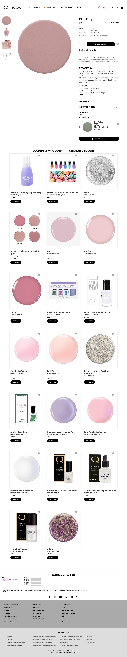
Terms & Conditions (11, 619)
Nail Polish (83, 85)
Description (86, 68)
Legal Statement (38, 610)
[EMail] (92, 50)
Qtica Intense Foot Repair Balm (42, 642)
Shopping (36, 616)
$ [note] (97, 129)
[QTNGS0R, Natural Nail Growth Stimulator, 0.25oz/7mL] (63, 472)
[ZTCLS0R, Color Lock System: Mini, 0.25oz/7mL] (63, 294)
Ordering (7, 613)
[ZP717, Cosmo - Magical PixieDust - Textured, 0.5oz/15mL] (100, 354)
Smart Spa (65, 619)
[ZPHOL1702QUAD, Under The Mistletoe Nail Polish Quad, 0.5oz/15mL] (26, 234)
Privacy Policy (9, 622)
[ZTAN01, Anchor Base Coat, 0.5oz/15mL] (26, 414)
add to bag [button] (96, 44)
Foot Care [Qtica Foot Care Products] (10, 639)
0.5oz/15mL (88, 30)
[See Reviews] (111, 22)
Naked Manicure (67, 610)
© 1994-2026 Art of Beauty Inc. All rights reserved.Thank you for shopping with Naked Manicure (63, 651)
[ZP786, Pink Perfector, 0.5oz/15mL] (63, 353)
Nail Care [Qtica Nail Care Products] (89, 636)
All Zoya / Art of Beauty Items (69, 645)
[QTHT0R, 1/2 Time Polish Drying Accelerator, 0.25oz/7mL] (100, 472)
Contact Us (8, 607)
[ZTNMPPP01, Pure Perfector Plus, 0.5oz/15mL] (26, 353)
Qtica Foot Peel (90, 642)
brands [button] (37, 7)
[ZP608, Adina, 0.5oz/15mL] (63, 531)
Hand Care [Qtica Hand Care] (89, 639)
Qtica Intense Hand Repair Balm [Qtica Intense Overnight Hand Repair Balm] (16, 642)
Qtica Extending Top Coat (14, 645)
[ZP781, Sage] (98, 127)
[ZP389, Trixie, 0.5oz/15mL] (100, 174)
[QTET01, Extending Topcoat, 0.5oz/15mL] (26, 531)
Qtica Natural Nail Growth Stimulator (44, 636)
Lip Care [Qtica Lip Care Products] (9, 636)
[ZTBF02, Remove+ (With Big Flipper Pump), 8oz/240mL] (26, 174)
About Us (36, 607)
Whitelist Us (37, 613)
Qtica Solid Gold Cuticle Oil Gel (42, 639)
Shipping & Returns (10, 616)
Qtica (63, 616)
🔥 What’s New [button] (50, 7)
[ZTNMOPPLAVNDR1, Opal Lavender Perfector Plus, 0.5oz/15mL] (63, 414)
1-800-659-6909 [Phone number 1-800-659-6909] (38, 619)
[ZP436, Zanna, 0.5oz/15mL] (26, 294)
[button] (12, 7)
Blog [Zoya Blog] (79, 7)
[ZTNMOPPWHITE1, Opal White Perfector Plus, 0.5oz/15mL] (26, 472)
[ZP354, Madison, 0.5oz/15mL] (100, 234)
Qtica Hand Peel (64, 642)
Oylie (63, 622)
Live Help (7, 610)
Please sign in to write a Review (10, 580)
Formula (98, 102)
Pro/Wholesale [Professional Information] (66, 7)
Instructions (98, 107)
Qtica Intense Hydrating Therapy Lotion (44, 645)
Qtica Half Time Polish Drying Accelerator (71, 636)
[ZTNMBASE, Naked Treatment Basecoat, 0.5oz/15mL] (100, 294)
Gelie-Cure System (68, 613)
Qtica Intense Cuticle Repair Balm (70, 639)
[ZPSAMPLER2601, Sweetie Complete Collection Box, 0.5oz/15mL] (63, 174)
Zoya (63, 607)
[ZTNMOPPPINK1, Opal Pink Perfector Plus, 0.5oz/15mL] (100, 414)
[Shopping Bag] (122, 7)
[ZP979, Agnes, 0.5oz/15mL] (63, 234)
